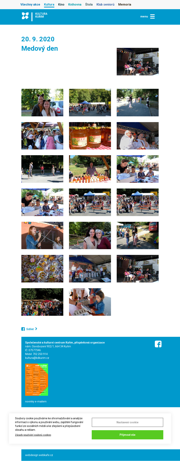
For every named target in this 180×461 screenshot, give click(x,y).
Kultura (49, 4)
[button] (138, 61)
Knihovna (74, 4)
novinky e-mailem (36, 401)
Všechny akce (30, 4)
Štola (89, 4)
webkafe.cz (46, 455)
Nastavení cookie (127, 422)
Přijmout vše (127, 434)
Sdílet (30, 329)
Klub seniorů (105, 4)
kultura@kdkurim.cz (37, 357)
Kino (61, 4)
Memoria (124, 4)
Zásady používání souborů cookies (33, 435)
